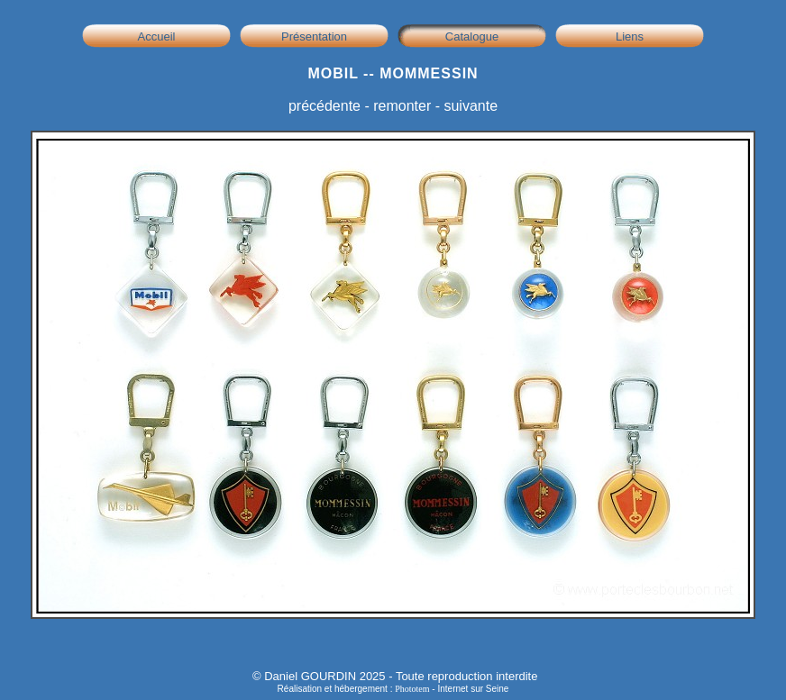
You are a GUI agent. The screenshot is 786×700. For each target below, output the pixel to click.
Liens (630, 36)
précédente (324, 106)
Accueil (157, 36)
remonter (402, 106)
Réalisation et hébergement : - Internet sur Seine (393, 689)
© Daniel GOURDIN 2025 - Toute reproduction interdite (394, 676)
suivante (470, 106)
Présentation (314, 36)
